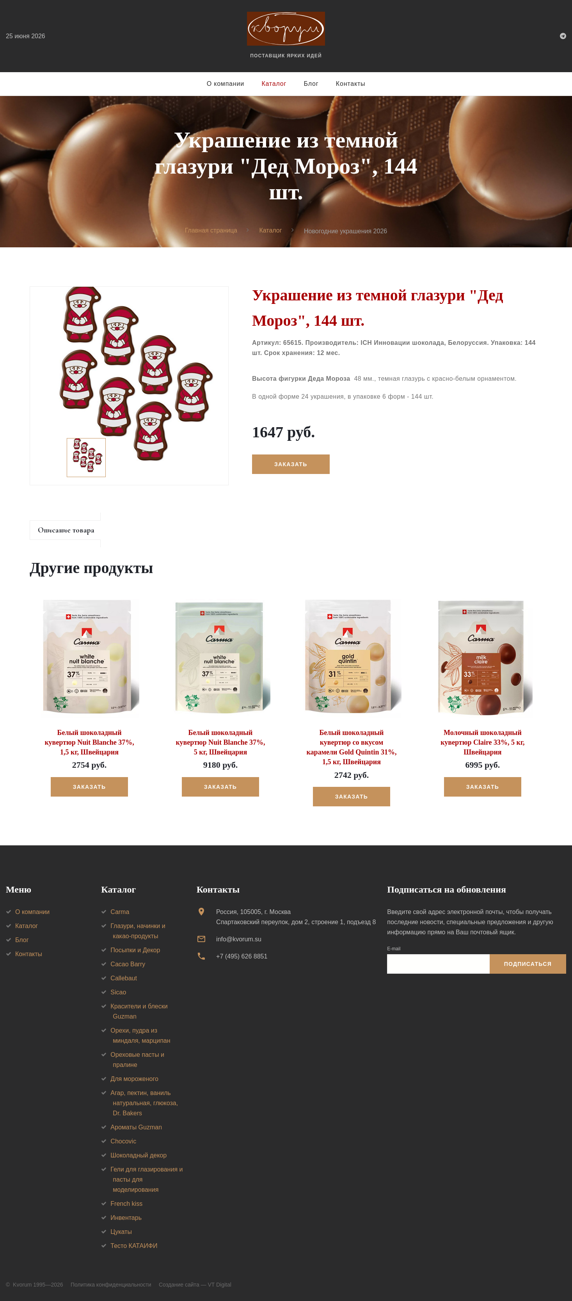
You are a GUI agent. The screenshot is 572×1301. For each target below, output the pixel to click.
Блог (311, 83)
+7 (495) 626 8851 (241, 956)
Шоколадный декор (138, 1155)
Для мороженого (134, 1079)
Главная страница (211, 230)
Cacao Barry (127, 964)
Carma (119, 912)
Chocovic (123, 1141)
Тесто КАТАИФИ (133, 1245)
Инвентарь (126, 1217)
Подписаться (528, 964)
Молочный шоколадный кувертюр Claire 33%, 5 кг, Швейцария (482, 742)
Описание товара (66, 530)
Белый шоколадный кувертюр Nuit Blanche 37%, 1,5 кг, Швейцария (89, 742)
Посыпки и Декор (135, 950)
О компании (225, 83)
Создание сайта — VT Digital (195, 1284)
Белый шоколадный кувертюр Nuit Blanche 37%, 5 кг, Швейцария (220, 742)
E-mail (393, 948)
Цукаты (121, 1231)
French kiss (126, 1203)
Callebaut (123, 978)
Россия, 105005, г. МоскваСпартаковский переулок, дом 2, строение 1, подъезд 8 (296, 917)
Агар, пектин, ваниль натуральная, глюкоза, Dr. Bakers (144, 1103)
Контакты (351, 83)
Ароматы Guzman (136, 1127)
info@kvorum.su (238, 939)
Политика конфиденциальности (111, 1284)
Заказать (290, 464)
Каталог (273, 83)
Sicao (118, 992)
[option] (129, 386)
